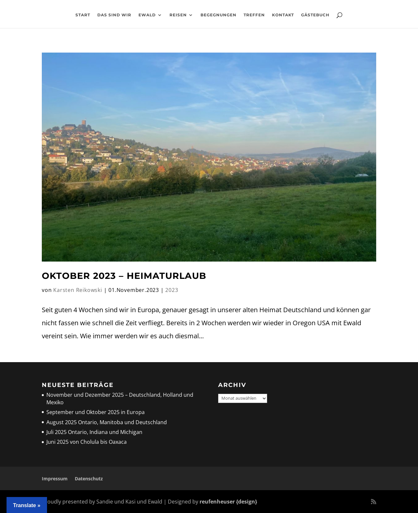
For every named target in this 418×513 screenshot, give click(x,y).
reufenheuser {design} (228, 501)
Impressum (55, 478)
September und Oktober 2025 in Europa (95, 412)
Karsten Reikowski (77, 290)
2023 (171, 290)
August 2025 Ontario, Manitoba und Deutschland (106, 422)
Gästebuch (315, 15)
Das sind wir (114, 15)
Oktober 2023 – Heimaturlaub (124, 275)
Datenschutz (89, 478)
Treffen (254, 15)
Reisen (178, 15)
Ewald (147, 15)
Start (82, 15)
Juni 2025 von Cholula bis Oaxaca (86, 441)
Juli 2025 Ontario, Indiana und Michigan (94, 432)
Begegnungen (218, 15)
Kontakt (283, 15)
